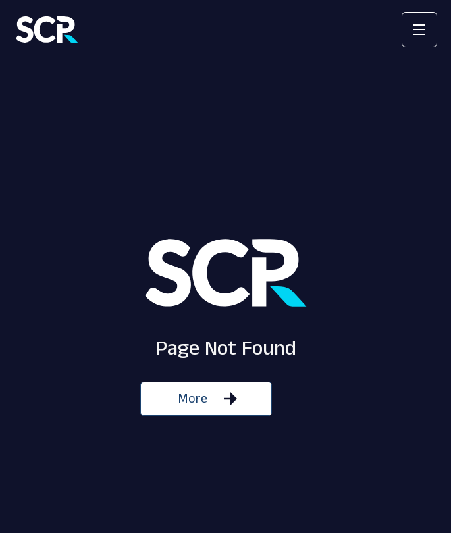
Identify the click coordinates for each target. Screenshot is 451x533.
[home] (47, 29)
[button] (419, 29)
